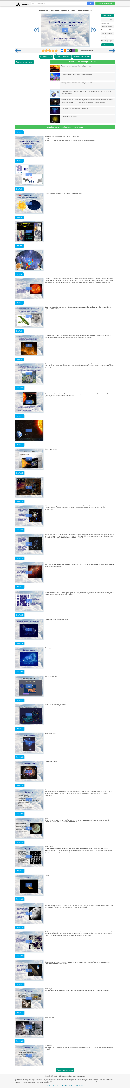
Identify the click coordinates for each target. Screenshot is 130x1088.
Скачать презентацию (24, 62)
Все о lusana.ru (52, 1086)
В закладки (107, 45)
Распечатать (107, 16)
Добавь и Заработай (105, 3)
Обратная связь (67, 1086)
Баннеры (79, 1086)
